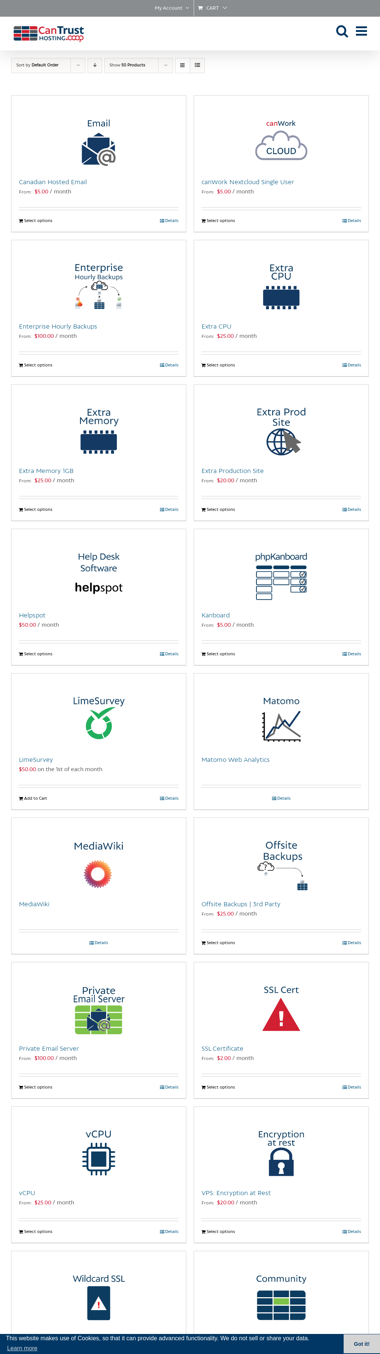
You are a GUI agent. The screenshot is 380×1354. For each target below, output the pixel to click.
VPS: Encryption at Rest (236, 1193)
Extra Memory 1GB (46, 471)
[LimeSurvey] (99, 710)
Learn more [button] (22, 1348)
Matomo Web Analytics (236, 760)
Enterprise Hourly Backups (58, 327)
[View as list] (197, 65)
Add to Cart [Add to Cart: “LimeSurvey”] (35, 798)
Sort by (37, 65)
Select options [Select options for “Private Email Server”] (38, 1087)
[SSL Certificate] (281, 999)
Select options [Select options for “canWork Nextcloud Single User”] (221, 221)
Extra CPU (217, 327)
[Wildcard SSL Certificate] (99, 1288)
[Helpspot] (99, 566)
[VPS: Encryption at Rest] (281, 1144)
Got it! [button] (362, 1344)
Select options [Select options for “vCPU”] (38, 1232)
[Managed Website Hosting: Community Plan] (281, 1288)
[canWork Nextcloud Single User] (281, 133)
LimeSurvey (36, 760)
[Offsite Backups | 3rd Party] (281, 855)
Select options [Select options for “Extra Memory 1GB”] (38, 510)
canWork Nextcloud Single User (248, 182)
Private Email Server (49, 1049)
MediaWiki (34, 904)
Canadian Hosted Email (53, 182)
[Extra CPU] (281, 277)
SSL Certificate (222, 1049)
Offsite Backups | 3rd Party (241, 904)
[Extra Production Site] (281, 422)
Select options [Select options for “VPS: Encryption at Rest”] (221, 1232)
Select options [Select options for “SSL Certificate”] (221, 1087)
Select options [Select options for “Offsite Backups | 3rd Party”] (221, 943)
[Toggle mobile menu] (362, 30)
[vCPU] (99, 1144)
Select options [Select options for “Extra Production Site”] (221, 510)
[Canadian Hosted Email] (99, 133)
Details (171, 221)
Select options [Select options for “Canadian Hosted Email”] (38, 221)
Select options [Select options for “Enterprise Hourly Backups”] (38, 365)
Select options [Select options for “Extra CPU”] (221, 365)
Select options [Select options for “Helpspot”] (38, 654)
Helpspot (32, 616)
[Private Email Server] (99, 999)
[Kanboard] (281, 566)
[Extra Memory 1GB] (99, 422)
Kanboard (216, 616)
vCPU (27, 1193)
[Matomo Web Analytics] (281, 710)
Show (127, 65)
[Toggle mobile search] (342, 30)
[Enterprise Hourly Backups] (99, 277)
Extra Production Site (233, 471)
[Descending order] (95, 65)
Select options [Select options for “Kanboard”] (221, 654)
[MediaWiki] (99, 855)
